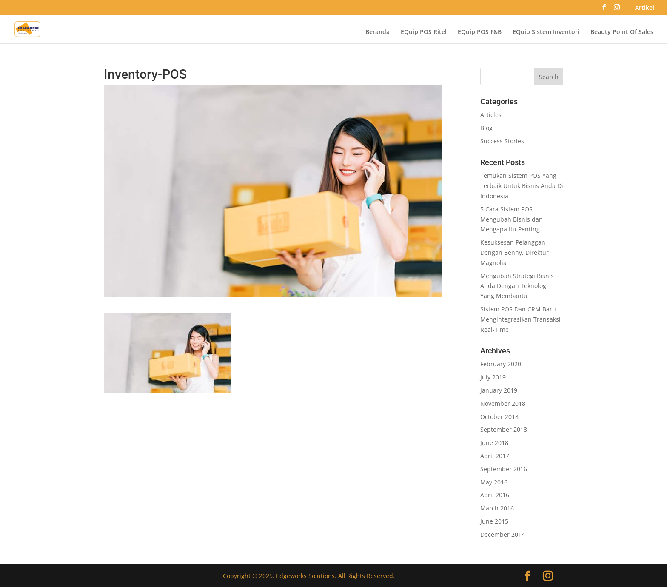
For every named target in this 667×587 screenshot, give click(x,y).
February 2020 (500, 364)
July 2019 (493, 377)
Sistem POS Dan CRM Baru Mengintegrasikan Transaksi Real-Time (520, 319)
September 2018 (503, 429)
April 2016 (494, 495)
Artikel (644, 8)
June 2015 (494, 521)
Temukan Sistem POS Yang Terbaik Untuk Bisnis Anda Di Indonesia (521, 185)
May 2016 (493, 482)
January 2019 (498, 390)
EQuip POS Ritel (424, 32)
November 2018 (502, 403)
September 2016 (503, 469)
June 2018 (494, 443)
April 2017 (494, 456)
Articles (491, 115)
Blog (486, 128)
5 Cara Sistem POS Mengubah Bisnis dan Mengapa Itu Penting (511, 219)
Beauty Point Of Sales (621, 32)
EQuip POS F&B (480, 32)
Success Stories (502, 141)
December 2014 (502, 534)
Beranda (377, 32)
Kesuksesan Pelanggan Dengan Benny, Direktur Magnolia (514, 252)
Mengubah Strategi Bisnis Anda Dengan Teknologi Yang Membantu (517, 286)
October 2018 (499, 417)
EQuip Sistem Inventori (546, 32)
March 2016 (497, 508)
